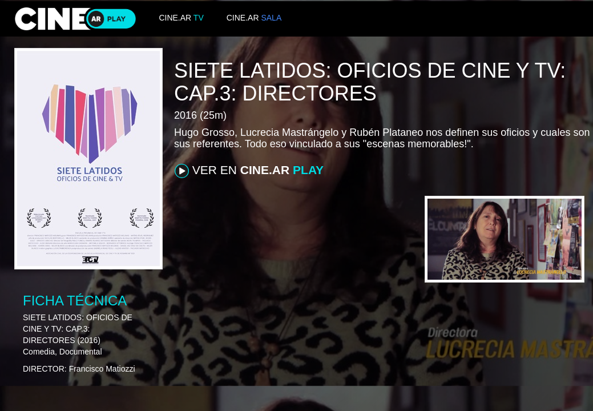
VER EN (249, 170)
